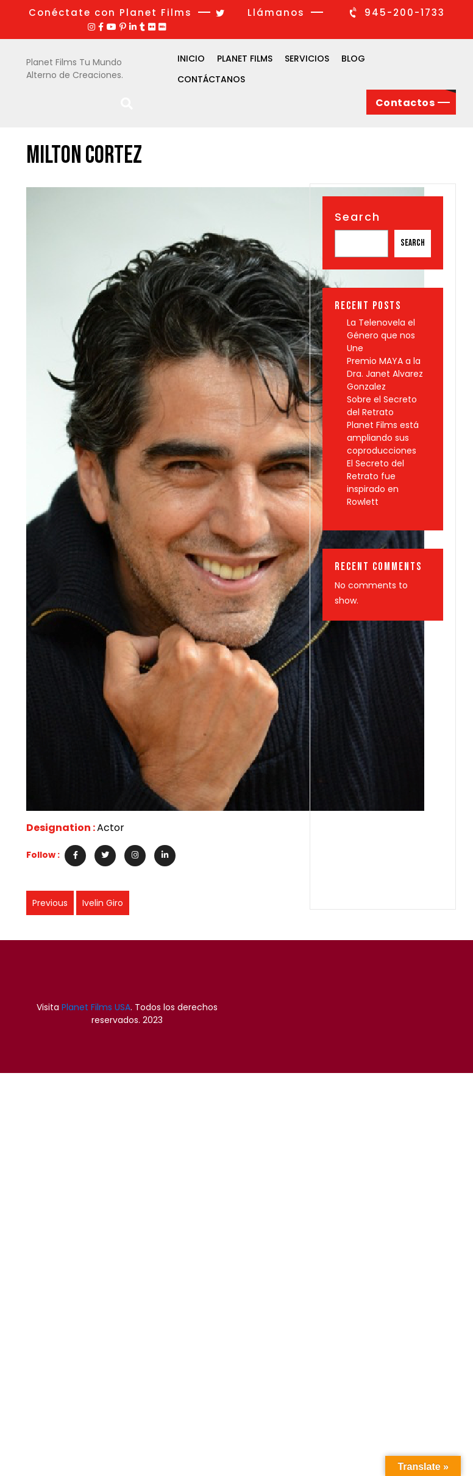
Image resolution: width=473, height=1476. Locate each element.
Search (357, 216)
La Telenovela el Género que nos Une (381, 335)
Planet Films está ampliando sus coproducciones (383, 438)
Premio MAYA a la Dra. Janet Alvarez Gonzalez (385, 374)
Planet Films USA (96, 1007)
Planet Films (244, 58)
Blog (353, 58)
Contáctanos (211, 79)
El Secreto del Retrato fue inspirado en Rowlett (375, 482)
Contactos (405, 103)
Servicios (307, 58)
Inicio (191, 58)
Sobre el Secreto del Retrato (382, 405)
